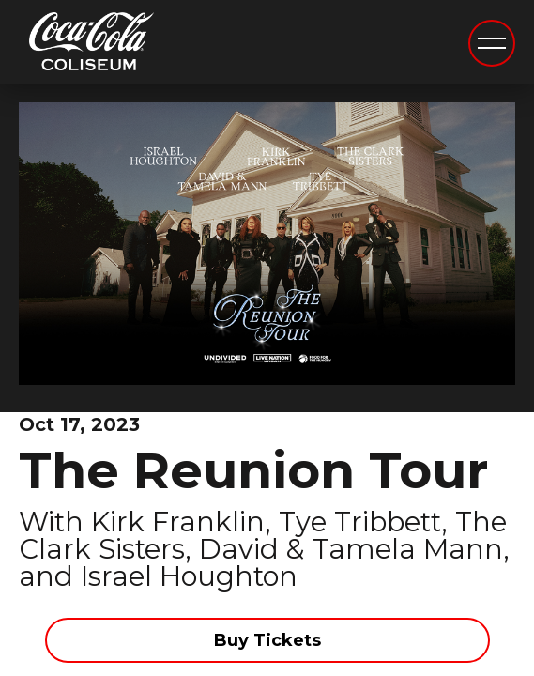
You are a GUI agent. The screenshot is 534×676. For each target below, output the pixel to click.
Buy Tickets (267, 640)
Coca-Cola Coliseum (91, 44)
